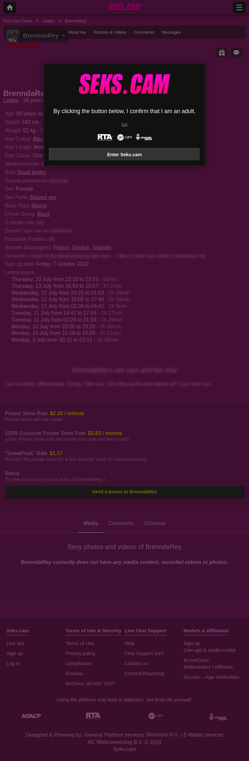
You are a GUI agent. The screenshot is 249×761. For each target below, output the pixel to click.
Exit (124, 124)
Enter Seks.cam (124, 154)
